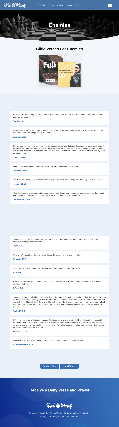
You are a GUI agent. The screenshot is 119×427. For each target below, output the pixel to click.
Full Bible (42, 5)
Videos (78, 5)
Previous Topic (49, 366)
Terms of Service (56, 413)
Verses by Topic (56, 5)
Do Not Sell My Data (71, 413)
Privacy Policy (44, 413)
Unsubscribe (84, 413)
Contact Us (33, 413)
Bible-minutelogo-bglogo (15, 3)
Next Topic (69, 366)
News (69, 5)
